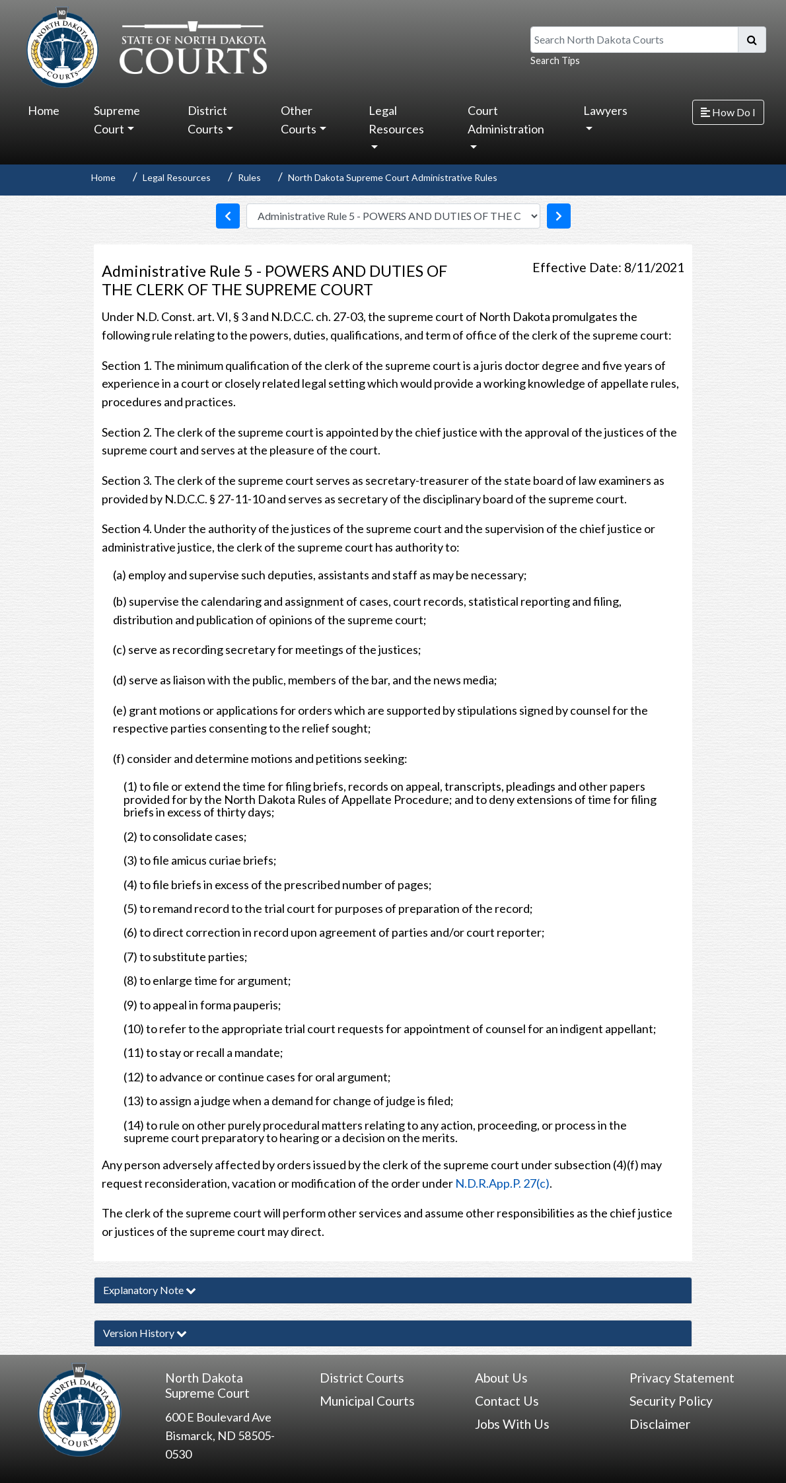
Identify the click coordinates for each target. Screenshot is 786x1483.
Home (43, 110)
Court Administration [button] (506, 119)
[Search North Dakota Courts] (634, 39)
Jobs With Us (512, 1423)
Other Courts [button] (298, 119)
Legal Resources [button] (396, 119)
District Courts (362, 1377)
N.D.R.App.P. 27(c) (502, 1183)
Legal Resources (177, 177)
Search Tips (555, 60)
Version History (145, 1332)
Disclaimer (659, 1423)
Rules (249, 177)
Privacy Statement (681, 1377)
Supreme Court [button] (117, 119)
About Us (501, 1377)
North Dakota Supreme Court (207, 1385)
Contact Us (507, 1400)
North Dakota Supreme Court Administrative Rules (392, 177)
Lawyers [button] (605, 110)
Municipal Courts (367, 1400)
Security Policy (671, 1400)
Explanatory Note (149, 1290)
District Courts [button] (207, 119)
